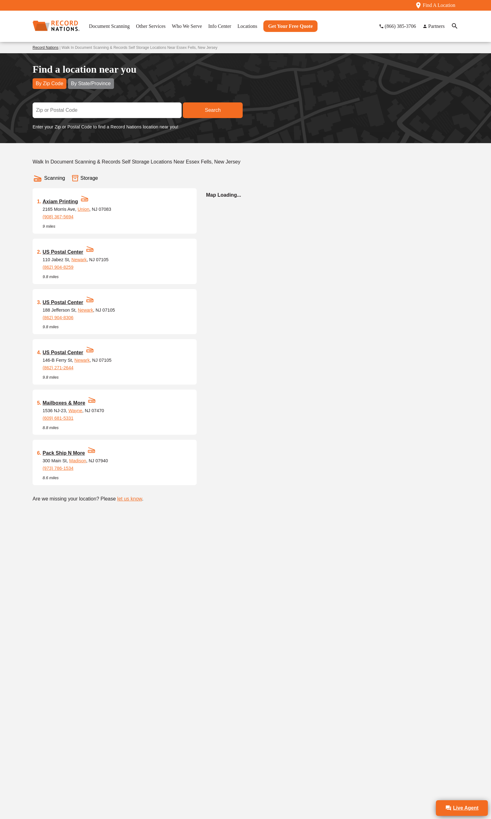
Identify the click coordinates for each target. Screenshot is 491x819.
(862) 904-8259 (58, 267)
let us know (129, 498)
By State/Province (91, 83)
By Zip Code (49, 83)
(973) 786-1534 (58, 468)
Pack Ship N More (64, 453)
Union (84, 209)
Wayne (75, 410)
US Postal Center (63, 252)
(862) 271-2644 (58, 367)
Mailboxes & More (64, 403)
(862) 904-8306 (58, 317)
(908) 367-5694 (58, 216)
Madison (77, 460)
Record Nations (46, 47)
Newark (79, 259)
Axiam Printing (60, 201)
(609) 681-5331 (58, 418)
